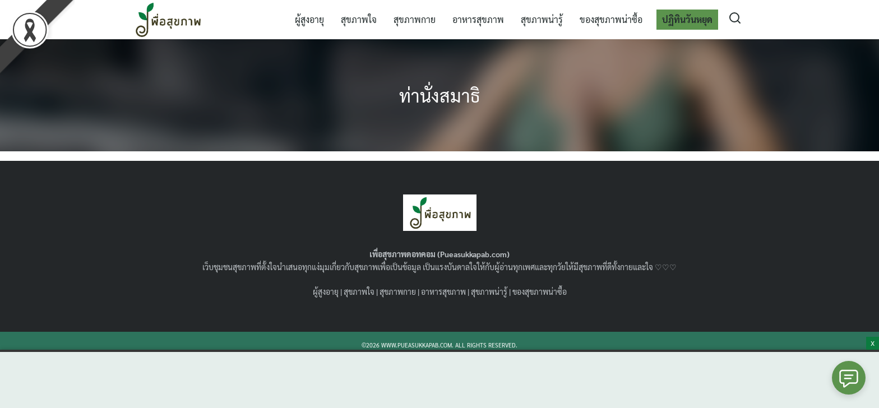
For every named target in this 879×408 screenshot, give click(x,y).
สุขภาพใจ (359, 19)
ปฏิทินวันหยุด (687, 19)
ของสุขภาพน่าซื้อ (611, 19)
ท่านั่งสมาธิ (439, 95)
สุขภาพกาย (415, 19)
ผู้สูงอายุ (309, 19)
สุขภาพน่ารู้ (542, 19)
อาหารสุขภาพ (478, 19)
